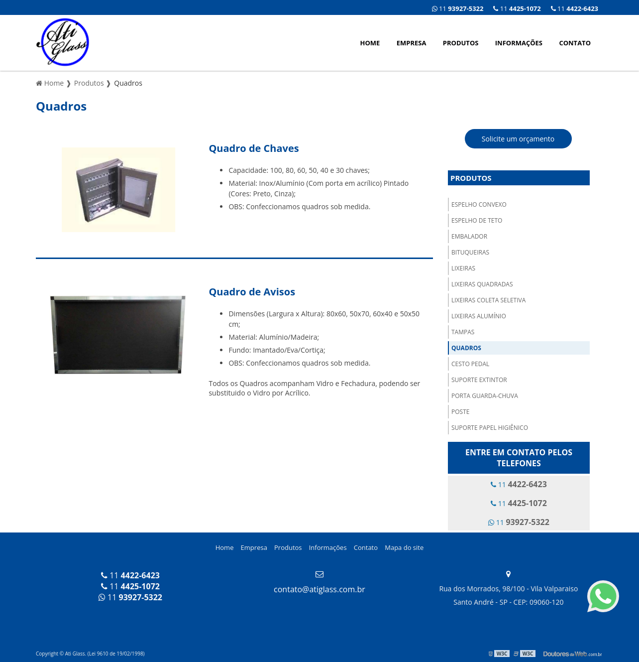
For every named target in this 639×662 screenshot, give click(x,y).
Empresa (411, 42)
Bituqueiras (470, 252)
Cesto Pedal (470, 364)
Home (370, 42)
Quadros (466, 348)
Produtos (461, 42)
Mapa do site (404, 547)
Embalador (469, 236)
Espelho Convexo (479, 204)
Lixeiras (463, 268)
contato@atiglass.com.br (319, 589)
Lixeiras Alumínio (478, 316)
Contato (575, 42)
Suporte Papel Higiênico (489, 427)
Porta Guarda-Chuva (484, 396)
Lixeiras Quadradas (482, 284)
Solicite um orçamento (518, 138)
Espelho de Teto (476, 220)
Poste (460, 411)
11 (574, 8)
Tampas (462, 332)
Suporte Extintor (479, 380)
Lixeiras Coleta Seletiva (488, 300)
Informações (518, 42)
